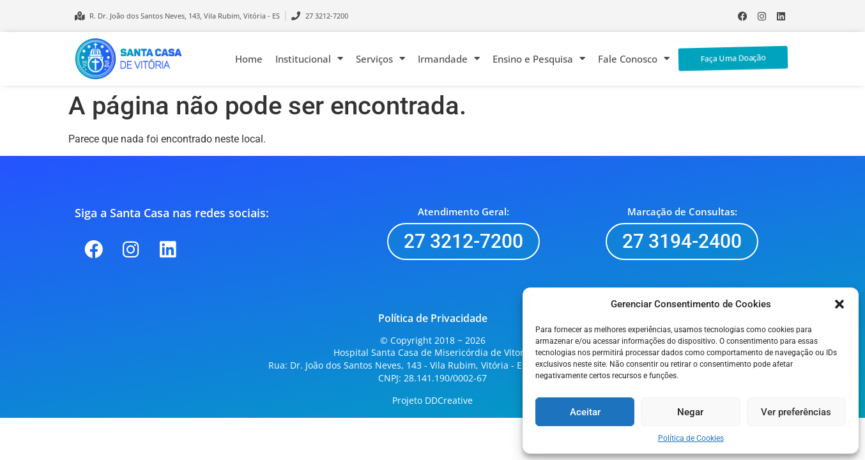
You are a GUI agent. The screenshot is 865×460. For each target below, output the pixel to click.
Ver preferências (796, 412)
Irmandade (449, 58)
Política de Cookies (691, 438)
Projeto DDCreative (432, 400)
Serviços (380, 58)
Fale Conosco (634, 58)
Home (249, 58)
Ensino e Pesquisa (539, 58)
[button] (839, 304)
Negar (690, 412)
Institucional (309, 58)
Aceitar (585, 412)
